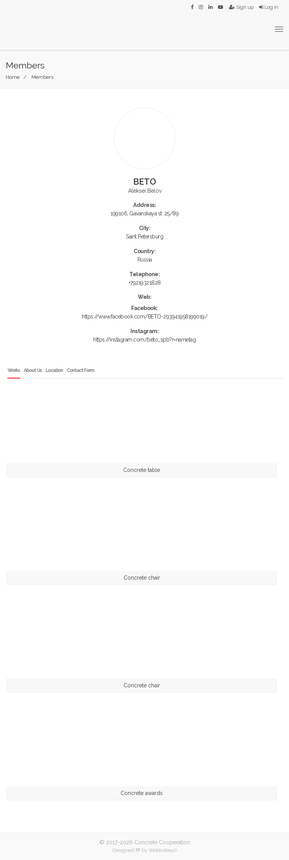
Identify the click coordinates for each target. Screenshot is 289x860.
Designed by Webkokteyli (144, 850)
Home (13, 77)
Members (42, 77)
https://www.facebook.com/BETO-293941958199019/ (144, 316)
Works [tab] (14, 370)
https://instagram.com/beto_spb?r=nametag (144, 340)
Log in (268, 7)
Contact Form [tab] (80, 370)
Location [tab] (54, 370)
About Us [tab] (33, 370)
